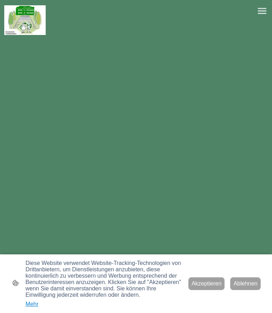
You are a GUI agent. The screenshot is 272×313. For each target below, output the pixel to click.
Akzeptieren (207, 283)
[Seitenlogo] (25, 20)
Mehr (32, 304)
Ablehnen (245, 283)
